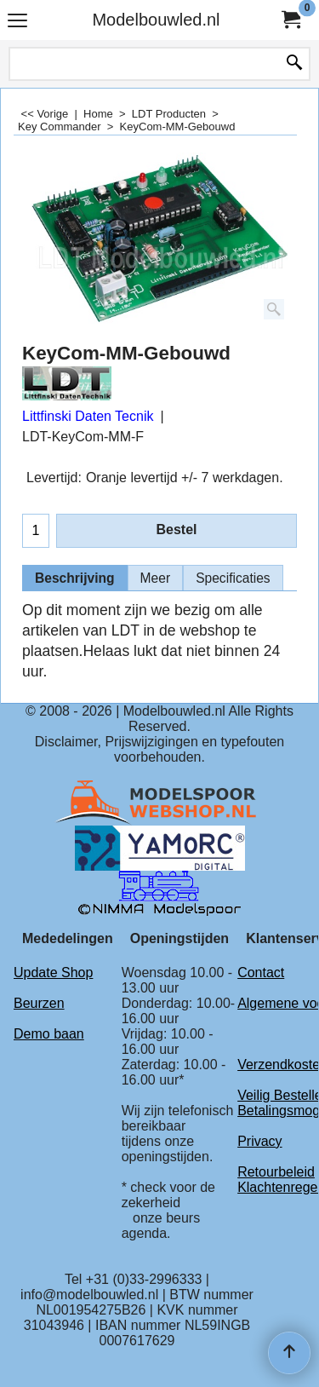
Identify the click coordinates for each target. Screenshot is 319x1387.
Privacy (259, 1141)
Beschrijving (75, 578)
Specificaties (233, 578)
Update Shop (53, 972)
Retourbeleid (276, 1172)
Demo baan (49, 1034)
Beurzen (39, 1003)
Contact (260, 972)
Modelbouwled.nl (155, 19)
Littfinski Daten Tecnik (87, 416)
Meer (155, 578)
